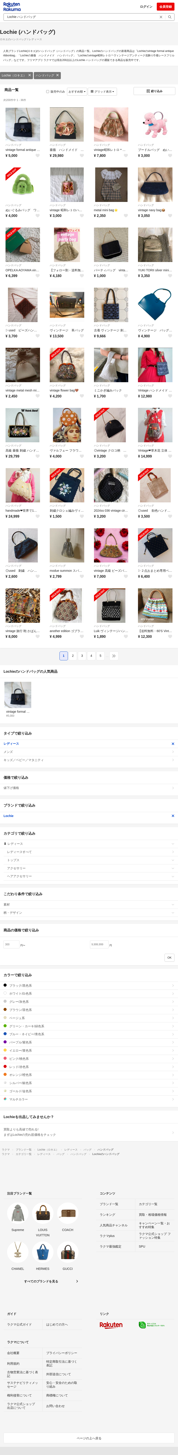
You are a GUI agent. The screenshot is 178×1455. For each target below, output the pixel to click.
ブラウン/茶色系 (89, 1010)
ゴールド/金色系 (89, 1091)
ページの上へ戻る (89, 1438)
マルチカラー (89, 1099)
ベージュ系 (89, 1018)
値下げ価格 (89, 788)
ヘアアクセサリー (90, 876)
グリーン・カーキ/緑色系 (89, 1026)
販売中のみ (55, 91)
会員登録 (165, 6)
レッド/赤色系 (89, 1067)
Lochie (89, 816)
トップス (90, 860)
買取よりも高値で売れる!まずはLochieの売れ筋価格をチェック (89, 1132)
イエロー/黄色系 (89, 1050)
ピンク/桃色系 (89, 1058)
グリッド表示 (102, 91)
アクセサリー (90, 868)
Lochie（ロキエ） (16, 75)
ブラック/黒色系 (89, 985)
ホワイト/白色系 (89, 993)
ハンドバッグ (47, 75)
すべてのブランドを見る (41, 1281)
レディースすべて (90, 852)
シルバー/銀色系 (89, 1083)
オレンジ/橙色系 (89, 1075)
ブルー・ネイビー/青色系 (89, 1034)
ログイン (146, 6)
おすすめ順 (77, 91)
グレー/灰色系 (89, 1001)
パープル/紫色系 (89, 1042)
